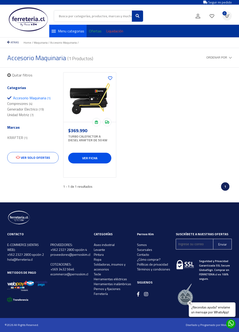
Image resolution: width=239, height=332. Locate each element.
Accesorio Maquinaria (63, 42)
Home (27, 42)
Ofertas (95, 31)
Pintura (99, 254)
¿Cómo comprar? (149, 259)
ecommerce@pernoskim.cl (69, 274)
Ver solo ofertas (33, 157)
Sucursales (144, 249)
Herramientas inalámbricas (112, 283)
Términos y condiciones (153, 269)
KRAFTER (17, 137)
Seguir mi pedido (217, 2)
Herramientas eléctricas (110, 279)
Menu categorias (68, 31)
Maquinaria (41, 42)
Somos (142, 244)
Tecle (97, 274)
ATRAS (13, 42)
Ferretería (101, 293)
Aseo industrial (104, 244)
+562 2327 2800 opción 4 (68, 249)
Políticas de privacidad (152, 264)
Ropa (97, 259)
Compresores (19, 103)
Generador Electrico (25, 109)
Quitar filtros (19, 75)
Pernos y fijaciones (107, 288)
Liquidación (114, 31)
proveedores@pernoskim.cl (70, 254)
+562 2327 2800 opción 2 (25, 254)
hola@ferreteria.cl (20, 259)
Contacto (143, 254)
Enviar (222, 244)
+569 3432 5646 (62, 269)
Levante (99, 249)
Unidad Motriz (20, 115)
